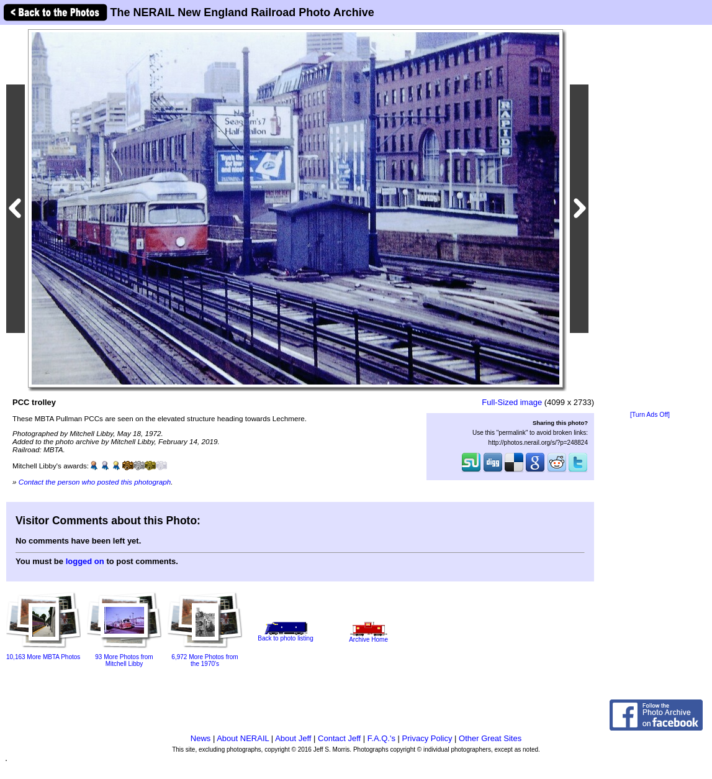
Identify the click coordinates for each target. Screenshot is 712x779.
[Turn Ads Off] (650, 414)
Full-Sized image (512, 402)
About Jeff (293, 738)
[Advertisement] (650, 218)
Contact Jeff (339, 738)
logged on (85, 561)
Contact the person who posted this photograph (95, 482)
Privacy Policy (427, 738)
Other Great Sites (490, 738)
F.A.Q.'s (381, 738)
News (201, 738)
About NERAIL (243, 738)
